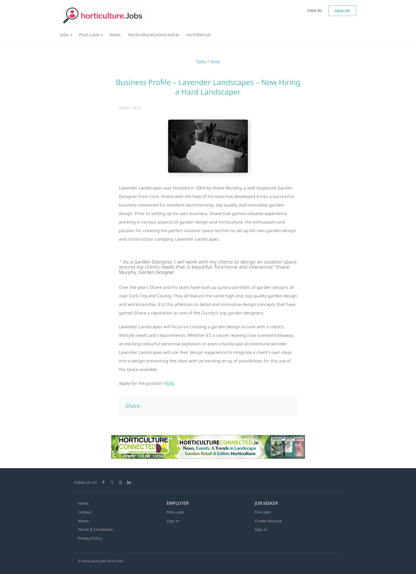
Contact (85, 512)
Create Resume (268, 520)
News (201, 61)
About (83, 520)
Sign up (342, 10)
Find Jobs (263, 512)
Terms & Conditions (95, 529)
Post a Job (175, 512)
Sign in (314, 10)
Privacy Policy (90, 538)
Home (83, 503)
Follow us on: (85, 482)
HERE (169, 383)
